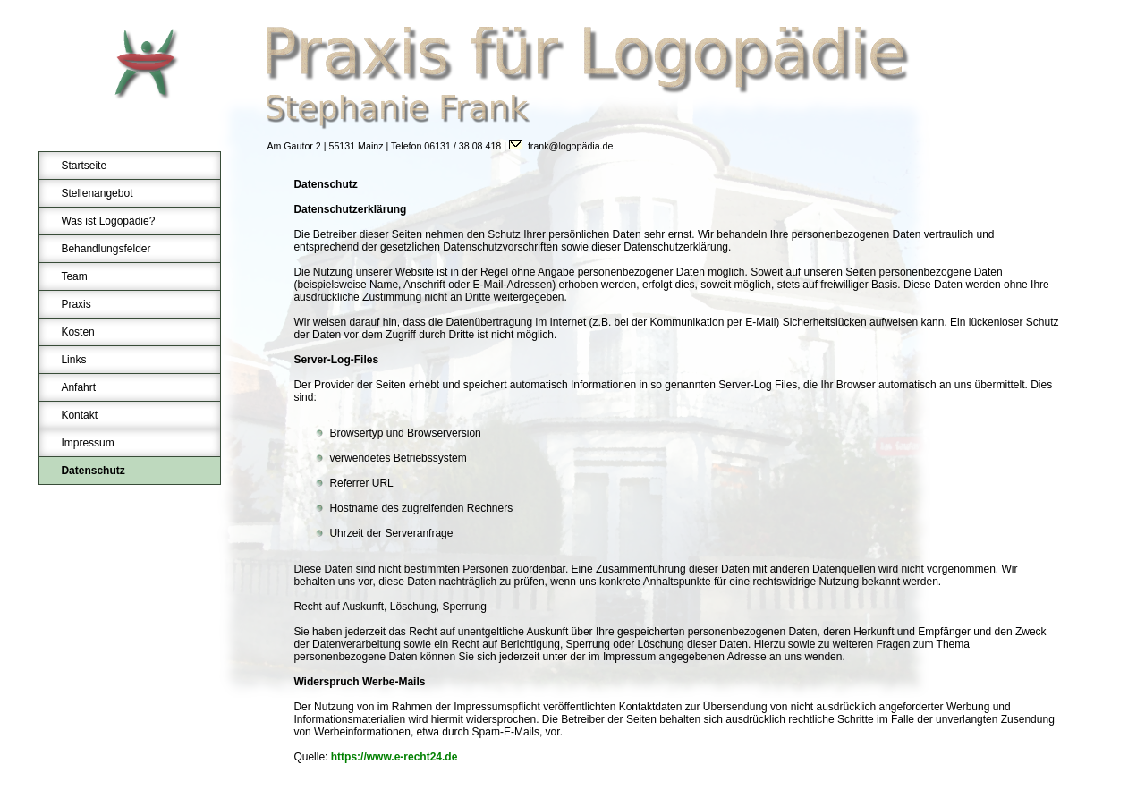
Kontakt (79, 415)
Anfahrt (78, 387)
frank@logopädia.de (571, 145)
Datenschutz (92, 470)
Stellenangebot (96, 193)
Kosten (77, 332)
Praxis (75, 304)
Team (74, 276)
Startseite (83, 165)
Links (73, 359)
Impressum (87, 443)
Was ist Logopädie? (108, 221)
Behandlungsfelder (105, 248)
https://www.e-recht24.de (394, 757)
